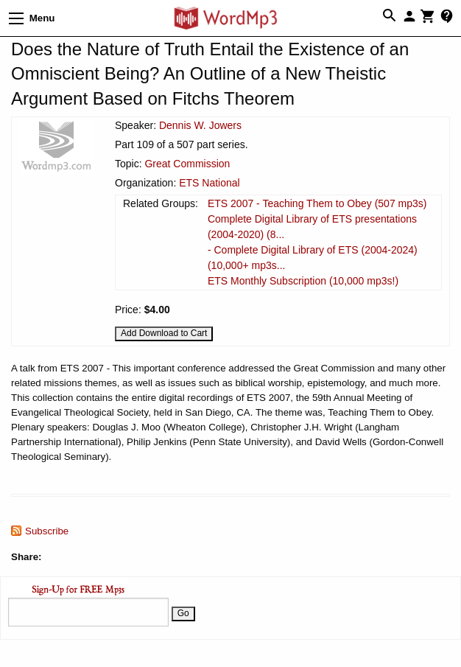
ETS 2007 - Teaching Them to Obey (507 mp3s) (317, 203)
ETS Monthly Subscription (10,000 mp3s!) (303, 281)
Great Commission (187, 164)
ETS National (209, 183)
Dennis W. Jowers (200, 125)
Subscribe (46, 531)
